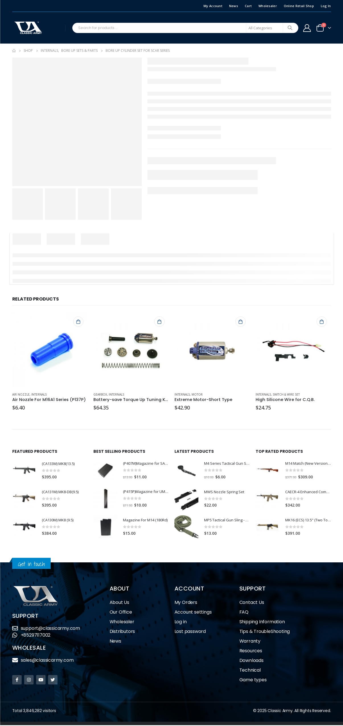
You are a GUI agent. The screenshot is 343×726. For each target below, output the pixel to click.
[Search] (290, 28)
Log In (326, 6)
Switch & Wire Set (286, 394)
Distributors (122, 632)
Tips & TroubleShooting (264, 632)
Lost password (190, 632)
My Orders (185, 603)
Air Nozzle (21, 394)
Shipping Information (262, 622)
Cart (248, 6)
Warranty (249, 642)
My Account (213, 6)
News (233, 6)
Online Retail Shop (299, 6)
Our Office (121, 613)
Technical (250, 671)
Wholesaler (267, 6)
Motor (197, 394)
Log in (180, 622)
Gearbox (100, 394)
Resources (250, 651)
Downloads (251, 661)
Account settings (193, 613)
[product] (50, 350)
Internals (39, 394)
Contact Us (251, 603)
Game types (253, 680)
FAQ (243, 613)
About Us (119, 603)
